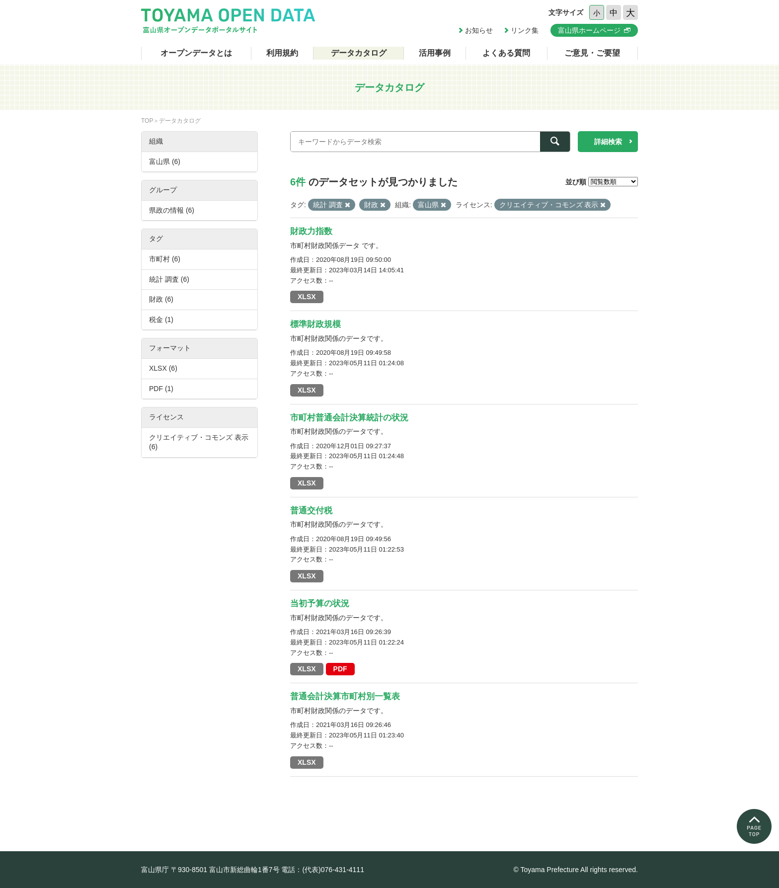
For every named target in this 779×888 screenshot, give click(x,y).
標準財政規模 (315, 324)
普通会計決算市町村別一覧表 (345, 696)
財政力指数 (311, 231)
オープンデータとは (196, 53)
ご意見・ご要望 (592, 53)
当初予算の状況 (319, 603)
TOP (147, 121)
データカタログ (359, 53)
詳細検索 (608, 142)
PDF (340, 669)
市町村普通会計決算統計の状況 (349, 417)
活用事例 (435, 53)
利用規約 (282, 53)
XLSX (307, 297)
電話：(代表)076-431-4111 (322, 870)
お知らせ (479, 30)
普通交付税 (311, 510)
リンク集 (525, 30)
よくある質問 (506, 53)
